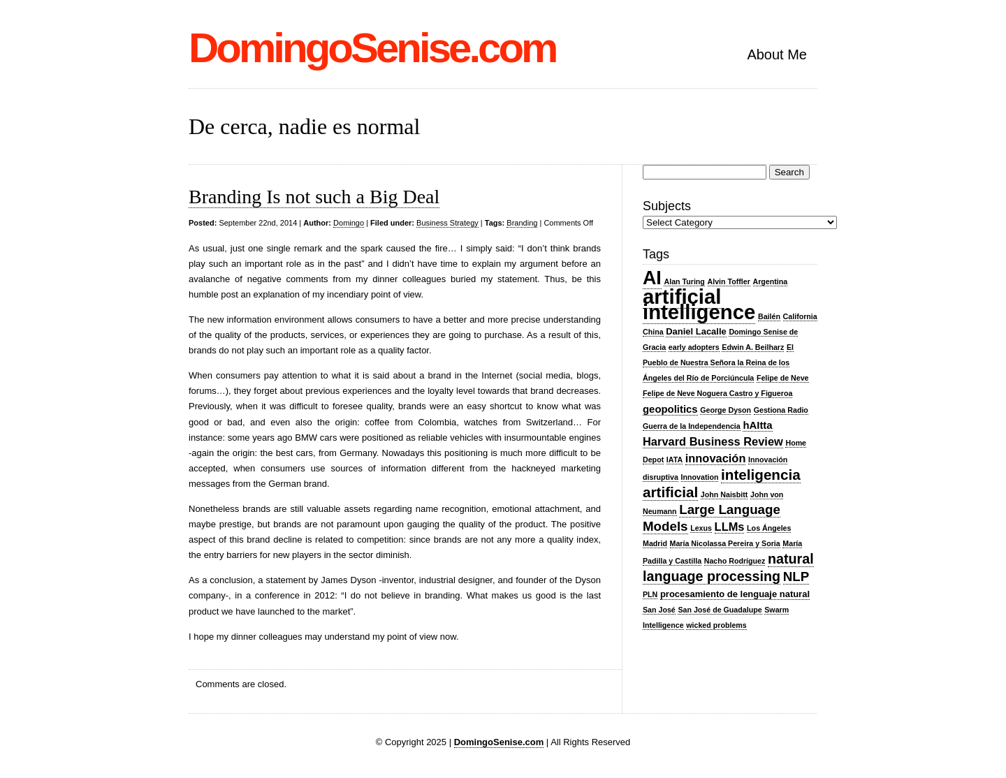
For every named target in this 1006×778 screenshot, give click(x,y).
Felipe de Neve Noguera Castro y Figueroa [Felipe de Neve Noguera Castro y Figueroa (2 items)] (717, 393)
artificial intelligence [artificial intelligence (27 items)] (699, 304)
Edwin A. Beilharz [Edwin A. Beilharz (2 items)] (753, 347)
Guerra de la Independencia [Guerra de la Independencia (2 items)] (692, 426)
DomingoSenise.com (372, 47)
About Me (777, 54)
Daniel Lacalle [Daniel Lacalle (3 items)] (696, 331)
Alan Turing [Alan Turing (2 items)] (684, 281)
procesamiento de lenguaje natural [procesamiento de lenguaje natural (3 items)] (735, 594)
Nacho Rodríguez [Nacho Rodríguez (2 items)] (735, 561)
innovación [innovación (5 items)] (715, 458)
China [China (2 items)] (653, 332)
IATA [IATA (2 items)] (674, 459)
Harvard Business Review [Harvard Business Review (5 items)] (713, 441)
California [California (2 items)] (800, 316)
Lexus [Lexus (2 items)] (701, 528)
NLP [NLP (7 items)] (796, 576)
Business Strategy (447, 223)
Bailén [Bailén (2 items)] (769, 316)
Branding (521, 223)
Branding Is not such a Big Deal (314, 196)
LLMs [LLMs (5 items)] (730, 526)
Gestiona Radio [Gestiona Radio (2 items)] (781, 410)
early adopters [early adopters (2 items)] (694, 347)
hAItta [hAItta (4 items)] (757, 425)
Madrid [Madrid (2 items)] (655, 543)
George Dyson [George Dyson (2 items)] (725, 410)
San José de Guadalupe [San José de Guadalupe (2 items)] (719, 609)
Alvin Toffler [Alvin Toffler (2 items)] (729, 281)
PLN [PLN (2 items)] (650, 594)
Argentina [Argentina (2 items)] (770, 281)
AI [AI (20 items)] (652, 277)
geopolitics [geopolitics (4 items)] (670, 409)
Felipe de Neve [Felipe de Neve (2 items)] (783, 378)
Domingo (348, 223)
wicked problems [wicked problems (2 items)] (716, 625)
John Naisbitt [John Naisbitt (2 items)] (724, 494)
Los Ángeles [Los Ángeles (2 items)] (769, 528)
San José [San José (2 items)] (659, 609)
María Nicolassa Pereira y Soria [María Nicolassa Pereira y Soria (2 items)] (725, 543)
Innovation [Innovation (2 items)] (700, 477)
